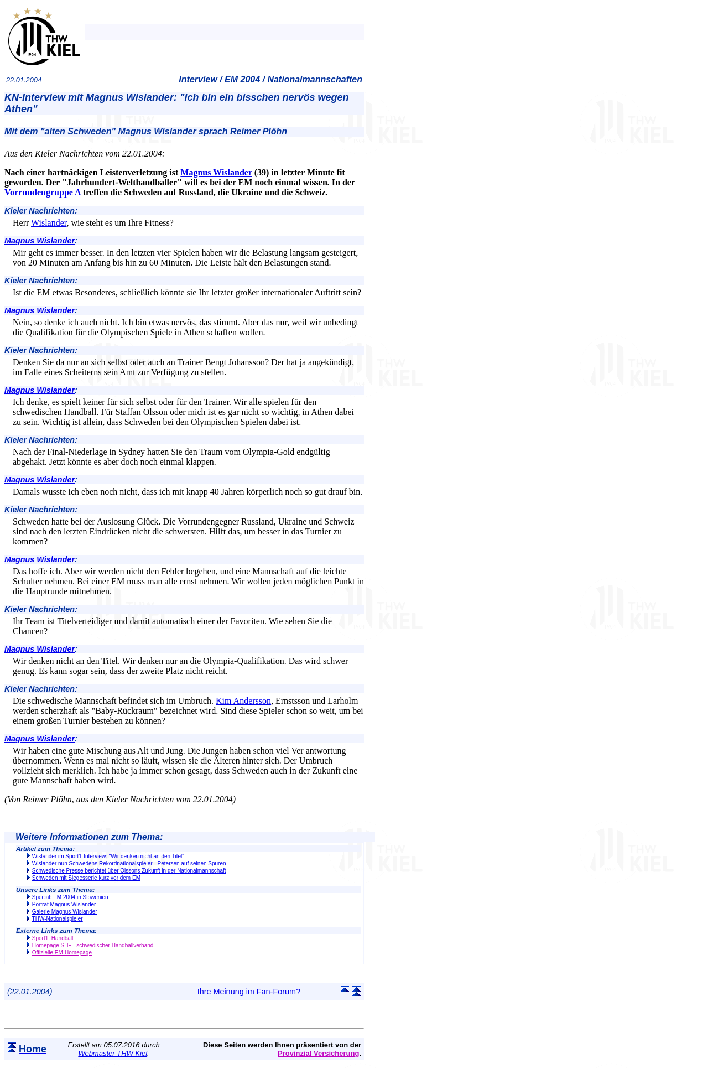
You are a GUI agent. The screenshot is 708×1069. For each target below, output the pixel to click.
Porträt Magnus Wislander (64, 904)
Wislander (48, 222)
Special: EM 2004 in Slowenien (70, 897)
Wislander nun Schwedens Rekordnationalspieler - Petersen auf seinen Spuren (129, 863)
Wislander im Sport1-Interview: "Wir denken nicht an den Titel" (108, 856)
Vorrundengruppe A (42, 192)
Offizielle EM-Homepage (62, 952)
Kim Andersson (243, 700)
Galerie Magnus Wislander (64, 912)
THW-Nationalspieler (57, 919)
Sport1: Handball (53, 938)
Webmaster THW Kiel (112, 1053)
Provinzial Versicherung (318, 1053)
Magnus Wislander (216, 172)
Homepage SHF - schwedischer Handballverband (93, 945)
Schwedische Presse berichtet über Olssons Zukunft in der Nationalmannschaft (129, 871)
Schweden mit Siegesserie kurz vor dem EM (86, 878)
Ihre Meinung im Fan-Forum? (248, 991)
